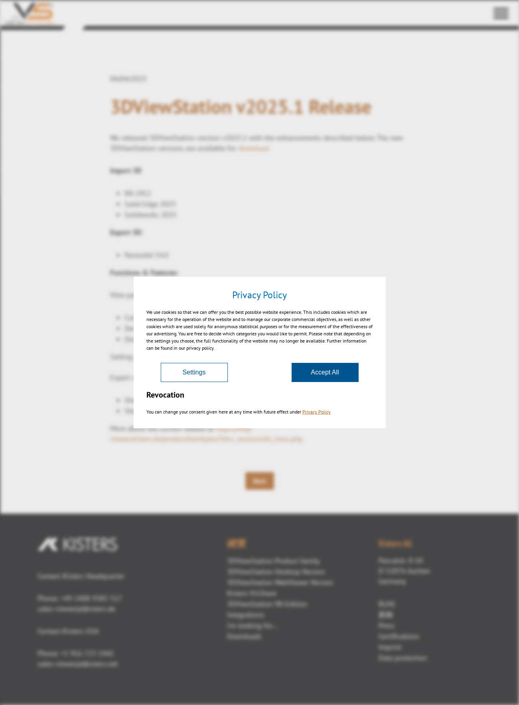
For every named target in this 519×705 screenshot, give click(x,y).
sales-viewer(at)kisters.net (77, 663)
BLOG (387, 604)
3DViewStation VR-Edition (267, 604)
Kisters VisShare (251, 593)
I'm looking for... (252, 625)
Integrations (245, 614)
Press (387, 625)
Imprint (390, 647)
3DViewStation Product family (273, 560)
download (253, 148)
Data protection (403, 657)
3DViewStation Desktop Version (276, 571)
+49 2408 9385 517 (90, 598)
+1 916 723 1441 (87, 653)
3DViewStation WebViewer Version (280, 582)
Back (259, 481)
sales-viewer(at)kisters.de (76, 608)
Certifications (399, 636)
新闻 (386, 614)
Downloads (244, 636)
